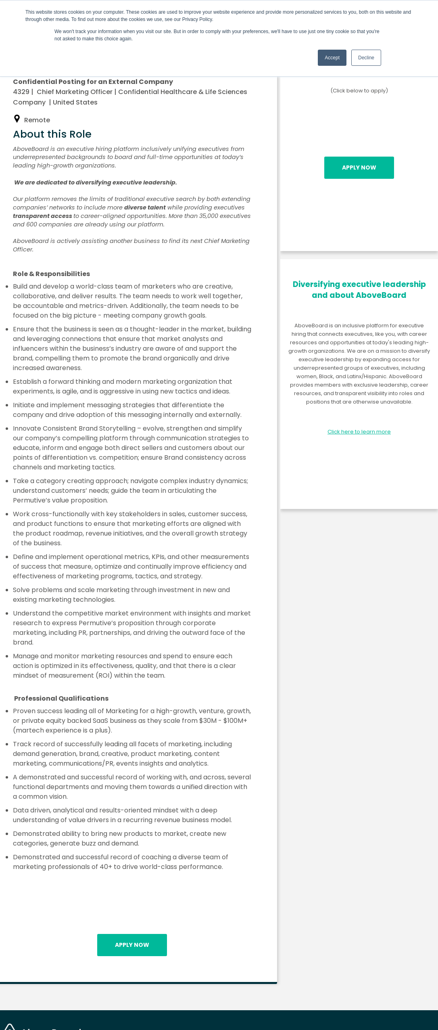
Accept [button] (332, 58)
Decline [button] (366, 58)
